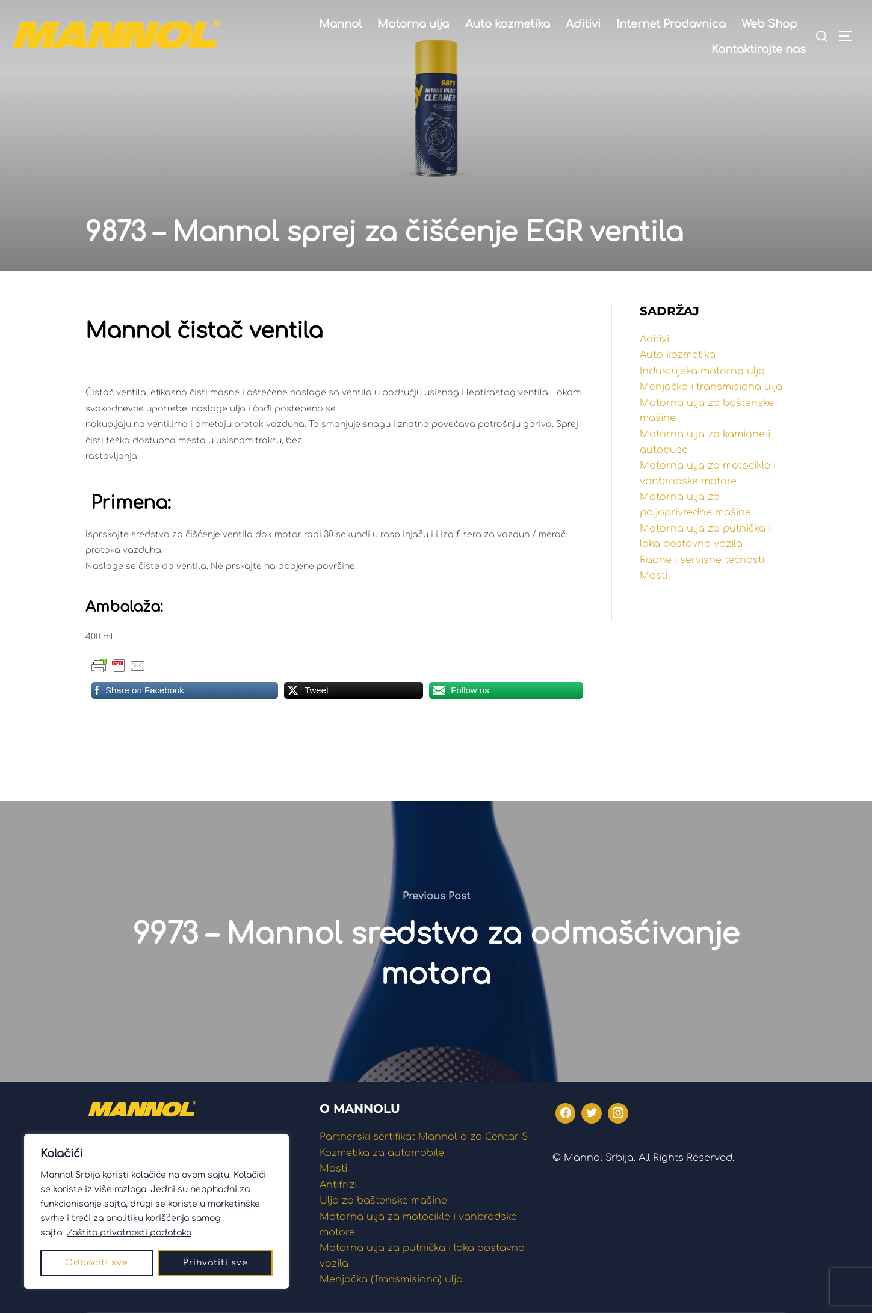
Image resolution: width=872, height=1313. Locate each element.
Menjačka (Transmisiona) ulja (391, 1279)
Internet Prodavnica (671, 24)
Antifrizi (338, 1184)
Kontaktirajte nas (758, 49)
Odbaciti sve (96, 1262)
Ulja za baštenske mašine (383, 1200)
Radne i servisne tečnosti (702, 560)
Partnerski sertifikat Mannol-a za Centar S (424, 1136)
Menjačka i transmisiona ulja (711, 386)
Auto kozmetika (507, 24)
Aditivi (583, 24)
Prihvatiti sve (215, 1262)
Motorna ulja (413, 24)
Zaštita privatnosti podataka (129, 1232)
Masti (653, 575)
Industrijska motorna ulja (702, 371)
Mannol (340, 24)
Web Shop (769, 24)
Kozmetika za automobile (382, 1153)
